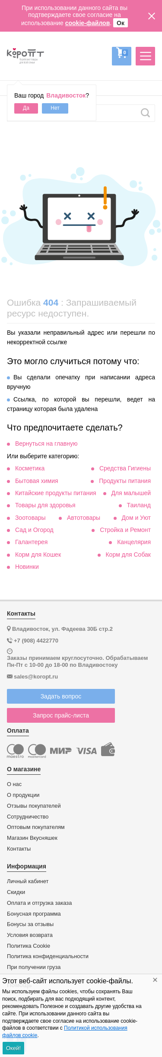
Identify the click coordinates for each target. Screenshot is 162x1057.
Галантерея (31, 541)
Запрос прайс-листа (61, 715)
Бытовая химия (36, 480)
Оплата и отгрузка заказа (39, 903)
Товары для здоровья (45, 505)
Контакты (19, 849)
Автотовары (83, 517)
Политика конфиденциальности (48, 956)
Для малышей (131, 492)
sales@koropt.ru (36, 676)
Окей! (13, 1048)
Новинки (27, 566)
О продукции (23, 795)
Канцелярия (134, 541)
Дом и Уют (136, 517)
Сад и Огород (34, 529)
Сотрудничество (27, 817)
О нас (14, 784)
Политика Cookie (28, 946)
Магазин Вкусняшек (32, 838)
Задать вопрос (61, 696)
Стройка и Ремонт (125, 529)
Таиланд (139, 505)
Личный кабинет (27, 881)
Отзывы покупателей (34, 806)
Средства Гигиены (125, 468)
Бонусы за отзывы (30, 924)
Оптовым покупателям (36, 827)
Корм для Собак (128, 554)
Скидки (16, 892)
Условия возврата (30, 935)
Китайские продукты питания (55, 492)
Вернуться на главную (46, 443)
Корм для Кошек (38, 554)
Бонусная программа (34, 914)
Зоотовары (30, 517)
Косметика (29, 468)
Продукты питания (125, 480)
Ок (120, 23)
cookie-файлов (87, 23)
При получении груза (33, 967)
